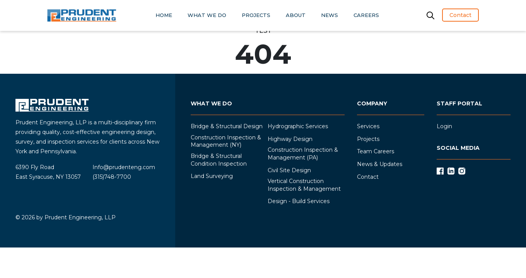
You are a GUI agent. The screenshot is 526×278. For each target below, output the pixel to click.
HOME (163, 15)
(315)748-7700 (111, 176)
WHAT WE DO (207, 15)
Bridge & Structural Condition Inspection (219, 160)
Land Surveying (212, 176)
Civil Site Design (289, 170)
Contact (460, 15)
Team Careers (375, 151)
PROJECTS (256, 15)
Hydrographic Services (298, 126)
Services (368, 126)
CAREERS (366, 15)
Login (444, 126)
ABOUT (296, 15)
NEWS (329, 15)
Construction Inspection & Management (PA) (303, 153)
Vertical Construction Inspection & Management (304, 185)
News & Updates (379, 164)
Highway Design (290, 139)
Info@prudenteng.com (123, 167)
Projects (368, 139)
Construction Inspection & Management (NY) (226, 141)
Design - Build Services (299, 201)
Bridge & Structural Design (227, 126)
